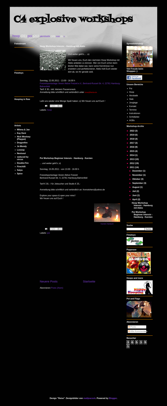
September (138, 183)
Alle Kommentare (137, 331)
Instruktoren (134, 113)
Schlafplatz (134, 117)
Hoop (131, 92)
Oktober (136, 179)
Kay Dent (21, 133)
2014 (132, 155)
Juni (134, 195)
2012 (132, 163)
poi (30, 36)
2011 (132, 167)
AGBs (132, 120)
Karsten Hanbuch (107, 224)
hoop (16, 36)
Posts (132, 327)
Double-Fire (23, 163)
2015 (132, 151)
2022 (132, 131)
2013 (132, 159)
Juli (134, 191)
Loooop (21, 150)
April (135, 199)
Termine (133, 110)
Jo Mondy (22, 146)
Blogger (113, 398)
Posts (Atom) (57, 288)
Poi (130, 88)
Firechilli (21, 166)
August (136, 187)
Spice (20, 173)
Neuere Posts (49, 281)
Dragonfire (22, 143)
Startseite (89, 281)
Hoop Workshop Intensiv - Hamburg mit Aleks (62, 46)
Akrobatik (133, 95)
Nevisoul (21, 153)
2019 (132, 135)
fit (64, 36)
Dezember (137, 171)
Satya (20, 170)
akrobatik (45, 36)
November (137, 175)
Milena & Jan (23, 130)
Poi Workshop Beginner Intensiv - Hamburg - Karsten (66, 158)
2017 (132, 143)
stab (58, 36)
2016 (132, 147)
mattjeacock (90, 398)
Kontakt (132, 106)
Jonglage (133, 103)
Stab (131, 99)
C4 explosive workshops (73, 20)
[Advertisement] (80, 134)
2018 (132, 139)
